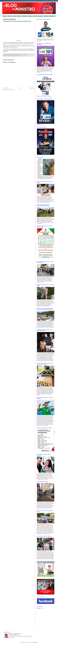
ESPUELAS (9, 16)
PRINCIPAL (4, 16)
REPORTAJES (52, 16)
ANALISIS (14, 16)
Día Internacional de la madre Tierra (12, 55)
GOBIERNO (19, 16)
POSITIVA (35, 16)
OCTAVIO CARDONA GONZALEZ (15, 633)
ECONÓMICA (40, 16)
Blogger (36, 642)
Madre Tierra (18, 55)
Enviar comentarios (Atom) (10, 89)
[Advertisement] (44, 617)
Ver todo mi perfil (11, 637)
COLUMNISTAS (29, 16)
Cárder (7, 55)
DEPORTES (24, 16)
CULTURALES (46, 16)
